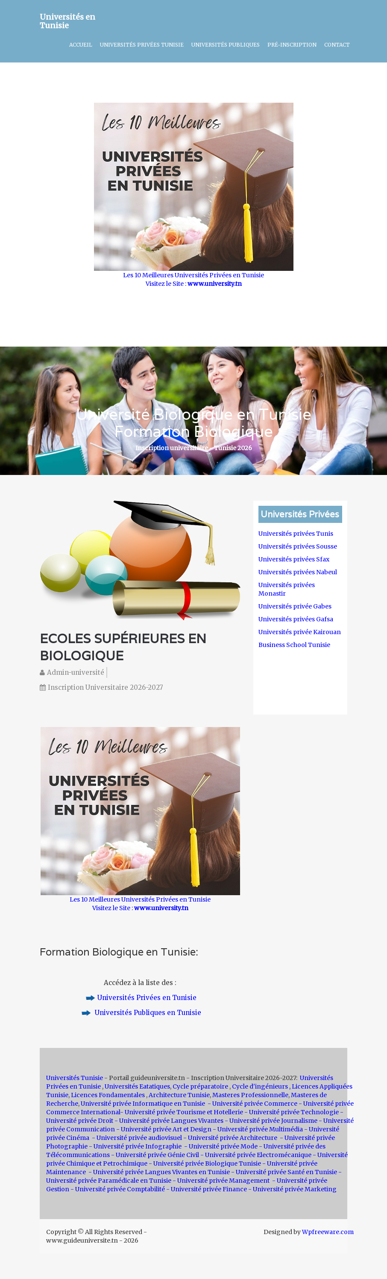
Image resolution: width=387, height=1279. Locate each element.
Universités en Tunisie (67, 20)
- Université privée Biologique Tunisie (205, 1163)
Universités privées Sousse (297, 546)
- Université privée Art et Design (163, 1129)
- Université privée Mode (221, 1146)
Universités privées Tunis (295, 533)
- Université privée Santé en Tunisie (284, 1172)
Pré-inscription (292, 45)
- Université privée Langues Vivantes (168, 1121)
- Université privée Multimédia (258, 1129)
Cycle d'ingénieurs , (261, 1086)
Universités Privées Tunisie (142, 45)
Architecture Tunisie (179, 1095)
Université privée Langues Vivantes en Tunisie (161, 1172)
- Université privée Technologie (292, 1112)
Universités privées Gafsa (295, 619)
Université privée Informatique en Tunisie (143, 1103)
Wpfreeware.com (328, 1232)
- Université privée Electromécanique (255, 1155)
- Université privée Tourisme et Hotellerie (181, 1112)
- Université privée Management (222, 1180)
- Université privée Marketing (292, 1189)
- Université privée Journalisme (271, 1121)
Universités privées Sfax (293, 559)
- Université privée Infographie (135, 1146)
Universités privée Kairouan (299, 632)
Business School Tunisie (294, 645)
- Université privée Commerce (252, 1103)
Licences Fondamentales (108, 1095)
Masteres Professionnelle (250, 1095)
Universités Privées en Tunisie (146, 998)
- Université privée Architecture (231, 1138)
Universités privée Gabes (294, 606)
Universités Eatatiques (137, 1086)
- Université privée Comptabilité (117, 1189)
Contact (337, 45)
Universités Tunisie (75, 1078)
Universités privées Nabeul (297, 572)
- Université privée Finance (206, 1189)
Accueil (80, 45)
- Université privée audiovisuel (137, 1138)
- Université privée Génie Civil (155, 1155)
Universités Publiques (225, 45)
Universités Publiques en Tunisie (147, 1013)
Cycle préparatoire (201, 1086)
